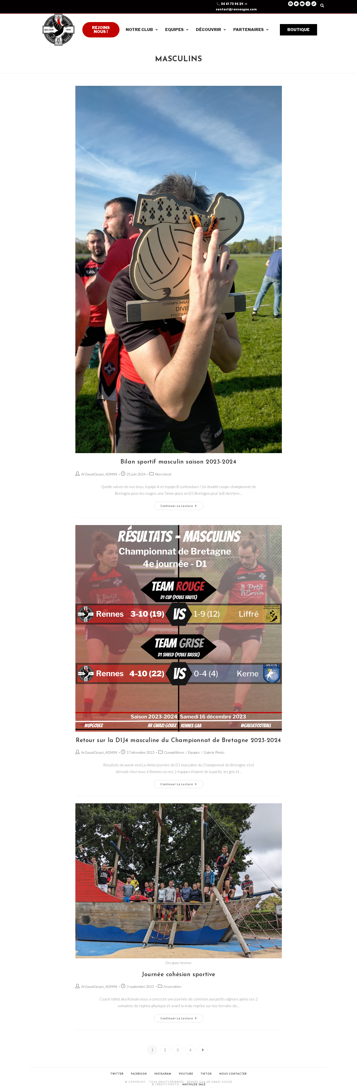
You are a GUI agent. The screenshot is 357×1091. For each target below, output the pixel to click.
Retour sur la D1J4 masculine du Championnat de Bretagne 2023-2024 (178, 741)
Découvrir (211, 29)
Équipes (194, 752)
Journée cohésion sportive (178, 975)
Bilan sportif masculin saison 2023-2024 (178, 462)
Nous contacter (233, 1074)
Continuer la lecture (182, 504)
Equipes (176, 29)
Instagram (162, 1074)
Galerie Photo (214, 752)
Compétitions (174, 752)
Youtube (186, 1074)
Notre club (142, 29)
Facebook (139, 1074)
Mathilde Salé (194, 1084)
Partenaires (250, 29)
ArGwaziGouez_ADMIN (99, 474)
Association (172, 986)
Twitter (116, 1074)
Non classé (163, 474)
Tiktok (206, 1074)
